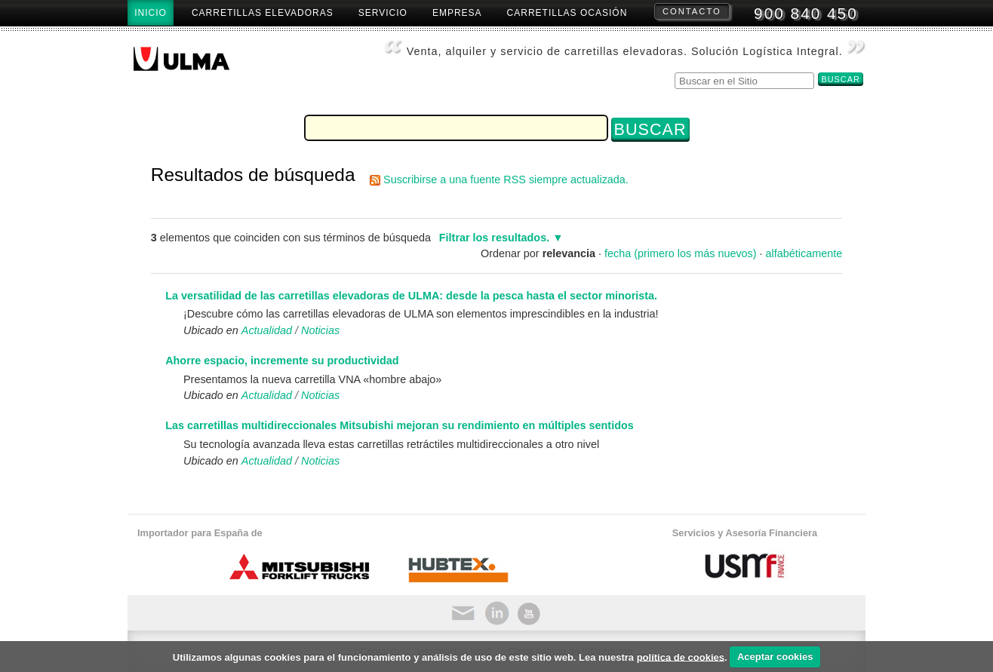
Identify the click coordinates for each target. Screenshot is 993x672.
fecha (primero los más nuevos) (680, 253)
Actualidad (266, 330)
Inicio (150, 13)
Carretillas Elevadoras (263, 13)
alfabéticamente (804, 253)
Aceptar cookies (775, 656)
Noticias (320, 330)
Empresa (457, 13)
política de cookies (680, 656)
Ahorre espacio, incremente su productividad (281, 360)
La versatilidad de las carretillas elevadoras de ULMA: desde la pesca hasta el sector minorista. (411, 296)
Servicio (382, 13)
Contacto (692, 11)
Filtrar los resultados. (494, 238)
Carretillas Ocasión (567, 13)
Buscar (674, 70)
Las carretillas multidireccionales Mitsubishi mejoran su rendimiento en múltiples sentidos (399, 425)
